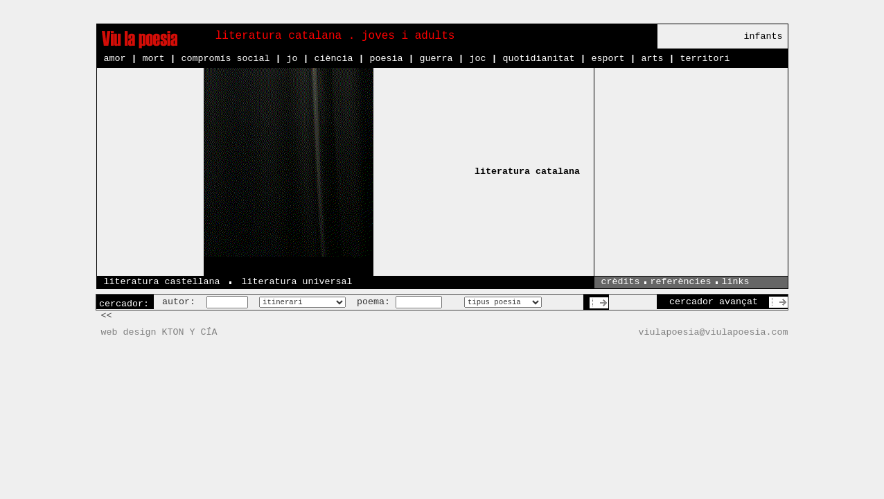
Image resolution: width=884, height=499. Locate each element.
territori (705, 58)
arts (652, 58)
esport (607, 58)
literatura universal (296, 282)
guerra (435, 58)
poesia (386, 58)
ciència (333, 58)
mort (154, 58)
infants (763, 36)
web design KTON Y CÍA (159, 332)
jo (291, 58)
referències (681, 282)
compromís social (226, 58)
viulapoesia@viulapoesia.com (713, 332)
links (736, 282)
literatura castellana (162, 282)
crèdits (620, 282)
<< (106, 315)
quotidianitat (538, 58)
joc (477, 58)
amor (115, 58)
